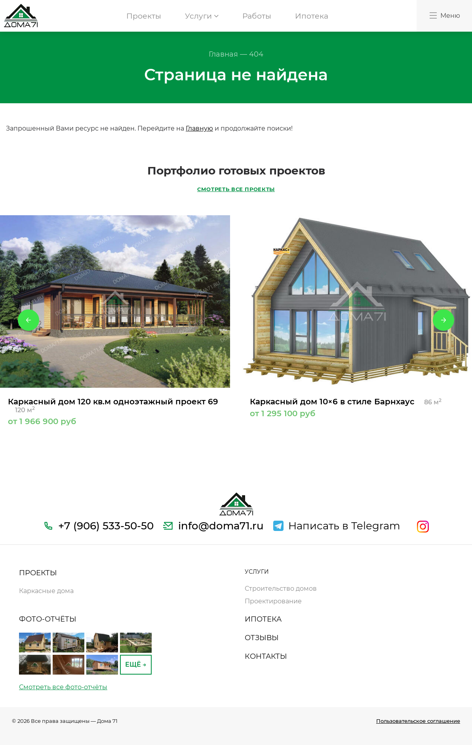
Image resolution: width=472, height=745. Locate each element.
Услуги (202, 16)
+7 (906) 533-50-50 (106, 525)
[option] (115, 320)
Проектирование (273, 601)
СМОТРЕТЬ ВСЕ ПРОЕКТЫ (236, 189)
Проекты (143, 16)
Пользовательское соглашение (418, 721)
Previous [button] (28, 320)
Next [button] (443, 320)
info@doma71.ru (221, 525)
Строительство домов (281, 588)
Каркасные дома (46, 591)
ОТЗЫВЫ (262, 637)
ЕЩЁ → (136, 664)
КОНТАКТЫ (266, 656)
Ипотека (311, 16)
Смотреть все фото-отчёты (63, 687)
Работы (256, 16)
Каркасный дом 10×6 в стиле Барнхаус (357, 407)
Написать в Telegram (344, 525)
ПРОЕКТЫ (38, 573)
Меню (444, 15)
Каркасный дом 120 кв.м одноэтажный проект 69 (115, 411)
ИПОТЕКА (263, 619)
